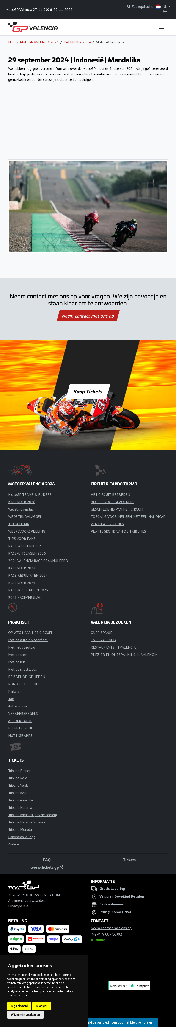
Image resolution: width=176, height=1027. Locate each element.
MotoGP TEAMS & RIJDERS (30, 494)
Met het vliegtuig (21, 647)
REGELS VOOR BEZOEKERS (112, 501)
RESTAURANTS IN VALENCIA (113, 647)
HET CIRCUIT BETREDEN (110, 494)
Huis (11, 42)
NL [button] (162, 6)
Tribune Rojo (17, 778)
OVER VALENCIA (103, 640)
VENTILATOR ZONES (107, 524)
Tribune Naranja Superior (26, 822)
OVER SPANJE (101, 632)
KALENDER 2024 (77, 42)
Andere (13, 844)
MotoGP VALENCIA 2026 (39, 42)
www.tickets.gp (46, 867)
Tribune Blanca (19, 770)
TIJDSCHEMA (18, 524)
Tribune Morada (20, 829)
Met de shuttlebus (22, 669)
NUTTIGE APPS (20, 735)
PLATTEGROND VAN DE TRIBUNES (118, 531)
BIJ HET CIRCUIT (21, 728)
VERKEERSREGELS (23, 713)
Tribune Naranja (20, 807)
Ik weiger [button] (41, 1006)
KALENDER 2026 (21, 501)
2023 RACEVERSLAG (24, 597)
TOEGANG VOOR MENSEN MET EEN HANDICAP (128, 516)
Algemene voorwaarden (26, 900)
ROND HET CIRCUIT (23, 684)
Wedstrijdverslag (21, 509)
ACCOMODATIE (20, 720)
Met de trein (17, 654)
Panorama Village (21, 836)
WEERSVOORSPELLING (26, 531)
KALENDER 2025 (21, 582)
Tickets (129, 859)
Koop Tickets (88, 391)
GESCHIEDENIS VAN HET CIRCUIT (117, 509)
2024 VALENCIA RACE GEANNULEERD (38, 560)
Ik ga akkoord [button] (19, 1006)
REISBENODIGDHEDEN (26, 676)
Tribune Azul (17, 792)
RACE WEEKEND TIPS (25, 546)
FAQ (47, 859)
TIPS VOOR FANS (22, 538)
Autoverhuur (17, 706)
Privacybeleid (18, 906)
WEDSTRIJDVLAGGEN (25, 516)
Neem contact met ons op (88, 316)
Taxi (11, 698)
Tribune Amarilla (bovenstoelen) (32, 814)
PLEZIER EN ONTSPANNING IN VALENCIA (124, 654)
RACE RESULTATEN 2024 (28, 575)
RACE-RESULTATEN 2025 (28, 590)
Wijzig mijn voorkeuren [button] (25, 1014)
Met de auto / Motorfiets (28, 640)
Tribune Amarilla (20, 800)
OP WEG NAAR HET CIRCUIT (30, 632)
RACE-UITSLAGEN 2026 (27, 553)
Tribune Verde (18, 785)
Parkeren (15, 691)
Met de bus (16, 662)
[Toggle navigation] (161, 26)
